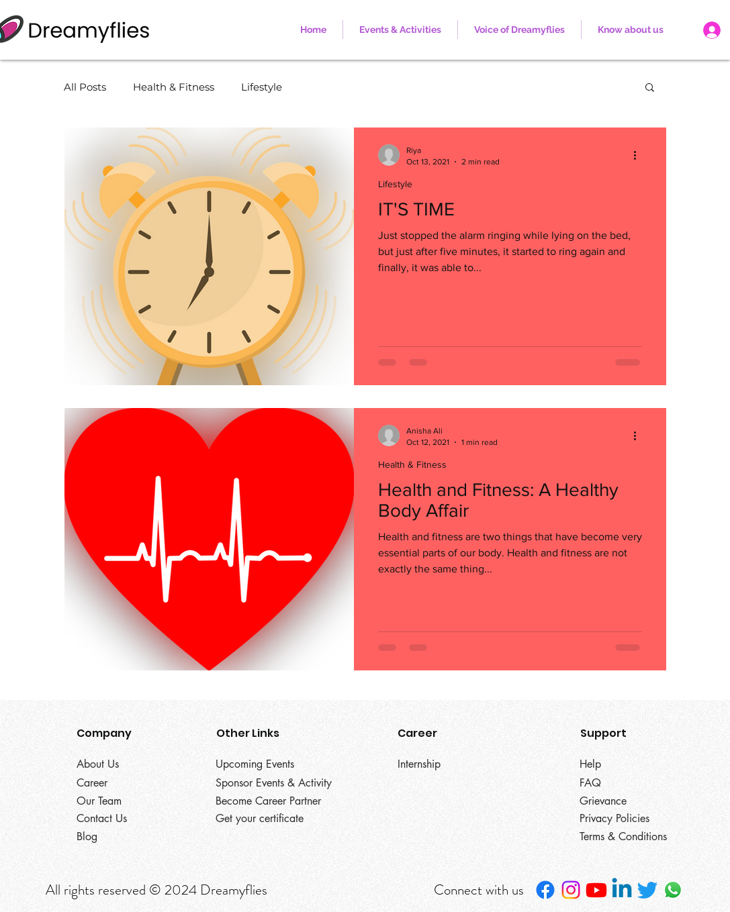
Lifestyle (261, 87)
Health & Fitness (173, 87)
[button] (631, 29)
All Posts (85, 87)
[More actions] (640, 155)
